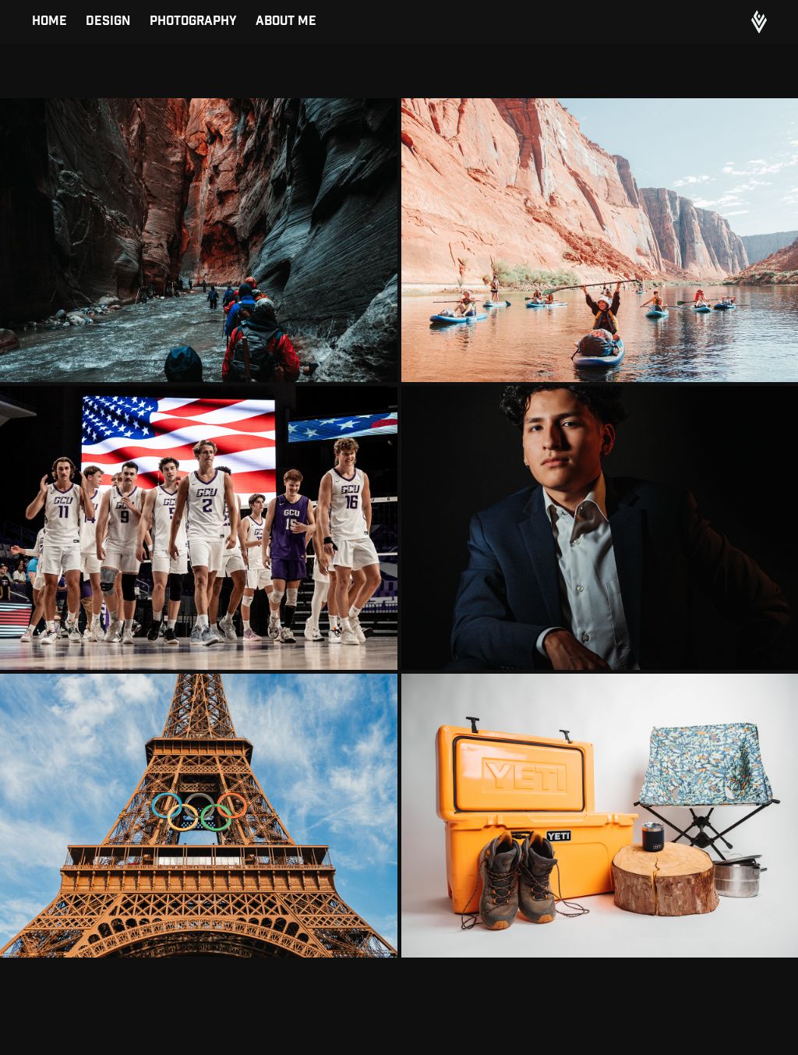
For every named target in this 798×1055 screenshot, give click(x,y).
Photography (193, 21)
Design (108, 21)
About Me (286, 21)
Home (49, 21)
